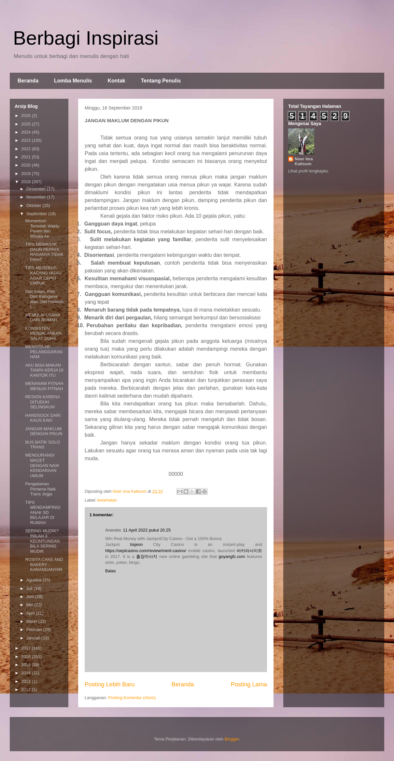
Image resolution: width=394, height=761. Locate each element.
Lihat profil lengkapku (308, 170)
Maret (32, 621)
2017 (26, 648)
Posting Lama (249, 684)
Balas (110, 570)
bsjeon (136, 544)
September (37, 213)
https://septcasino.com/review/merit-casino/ (145, 550)
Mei (30, 604)
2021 (26, 156)
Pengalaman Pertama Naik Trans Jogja (40, 488)
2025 (26, 124)
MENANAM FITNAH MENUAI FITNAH (44, 386)
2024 (26, 132)
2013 (26, 681)
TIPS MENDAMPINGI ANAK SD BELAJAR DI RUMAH (42, 512)
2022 (26, 148)
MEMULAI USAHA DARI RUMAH (42, 318)
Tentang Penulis (161, 80)
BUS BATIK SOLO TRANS (42, 445)
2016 (26, 656)
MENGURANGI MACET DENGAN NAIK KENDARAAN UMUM (42, 465)
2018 (26, 181)
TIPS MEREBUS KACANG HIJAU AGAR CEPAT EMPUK (43, 275)
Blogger (232, 739)
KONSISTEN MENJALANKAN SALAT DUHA (43, 333)
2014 (26, 672)
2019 (26, 173)
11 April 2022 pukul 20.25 (147, 530)
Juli (30, 588)
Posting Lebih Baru (110, 684)
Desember (36, 188)
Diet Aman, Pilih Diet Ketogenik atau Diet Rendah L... (44, 299)
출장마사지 (146, 556)
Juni (30, 596)
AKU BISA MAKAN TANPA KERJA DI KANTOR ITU (44, 370)
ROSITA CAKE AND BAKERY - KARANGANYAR (44, 564)
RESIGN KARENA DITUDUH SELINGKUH (42, 401)
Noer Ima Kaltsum (304, 161)
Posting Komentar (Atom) (132, 697)
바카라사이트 (249, 550)
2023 (26, 140)
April (31, 613)
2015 (26, 664)
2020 (26, 165)
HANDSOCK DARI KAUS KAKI (42, 418)
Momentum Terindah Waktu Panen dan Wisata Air (42, 228)
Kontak (116, 80)
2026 (26, 115)
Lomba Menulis (73, 80)
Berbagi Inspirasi (86, 38)
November (36, 197)
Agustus (34, 580)
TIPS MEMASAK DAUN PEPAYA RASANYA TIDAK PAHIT (44, 252)
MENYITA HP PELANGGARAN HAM (43, 351)
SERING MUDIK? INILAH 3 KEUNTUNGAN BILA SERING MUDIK (42, 540)
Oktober (34, 205)
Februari (34, 629)
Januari (33, 638)
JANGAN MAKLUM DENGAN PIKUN (43, 431)
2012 (26, 689)
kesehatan (107, 500)
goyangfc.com (231, 556)
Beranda (28, 80)
